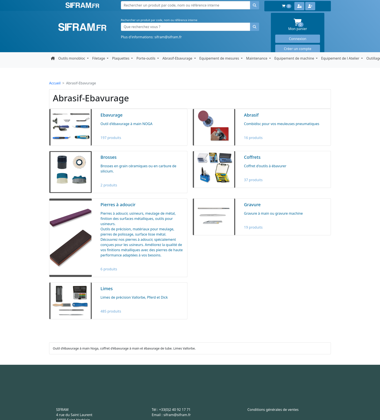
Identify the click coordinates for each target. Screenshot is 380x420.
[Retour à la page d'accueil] (53, 58)
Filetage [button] (99, 58)
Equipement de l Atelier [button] (340, 58)
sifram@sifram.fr (168, 37)
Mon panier (304, 25)
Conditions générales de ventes (273, 409)
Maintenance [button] (257, 58)
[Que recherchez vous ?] (185, 27)
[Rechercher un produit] (254, 27)
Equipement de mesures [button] (219, 58)
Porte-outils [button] (146, 58)
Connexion (297, 38)
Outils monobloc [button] (72, 58)
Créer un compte (297, 48)
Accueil (55, 83)
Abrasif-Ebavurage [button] (177, 58)
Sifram (82, 27)
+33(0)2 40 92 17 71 (175, 409)
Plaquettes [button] (121, 58)
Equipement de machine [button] (294, 58)
